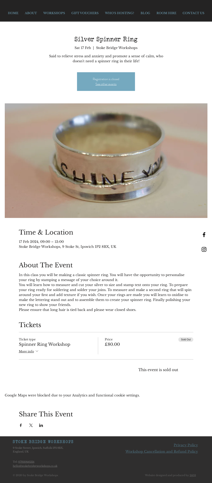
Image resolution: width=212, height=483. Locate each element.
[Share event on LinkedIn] (41, 425)
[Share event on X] (31, 425)
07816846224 (26, 461)
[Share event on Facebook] (21, 425)
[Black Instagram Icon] (204, 249)
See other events (106, 84)
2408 (193, 475)
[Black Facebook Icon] (204, 234)
